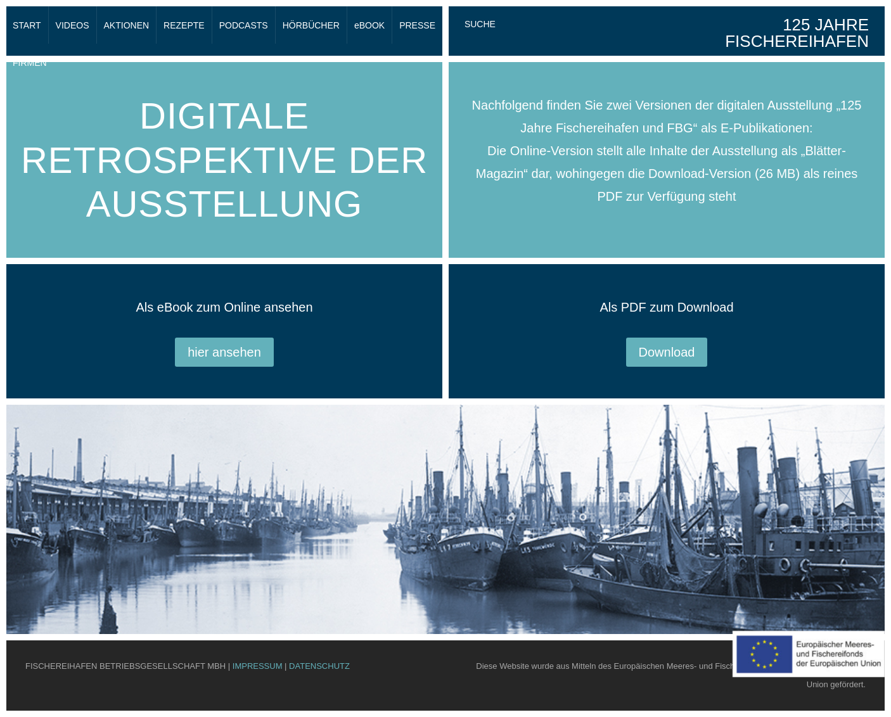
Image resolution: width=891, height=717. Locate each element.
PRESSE (417, 25)
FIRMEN (30, 63)
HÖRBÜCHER (311, 25)
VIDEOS (72, 25)
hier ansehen (224, 352)
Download (667, 352)
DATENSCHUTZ (319, 666)
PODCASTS (243, 25)
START (27, 25)
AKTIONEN (127, 25)
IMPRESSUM (258, 666)
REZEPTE (184, 25)
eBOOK (369, 25)
